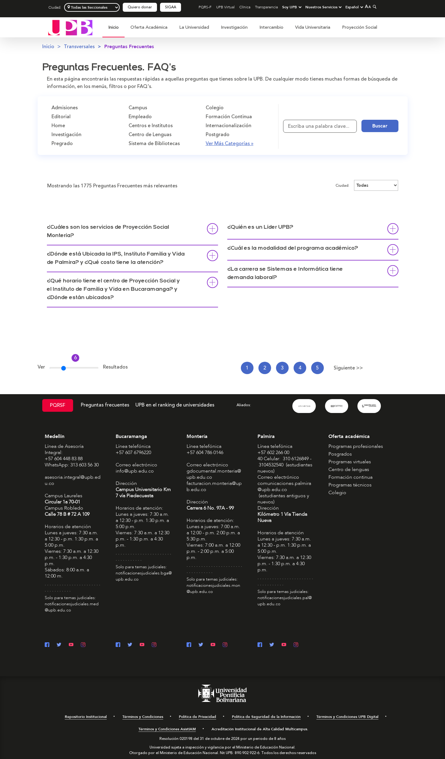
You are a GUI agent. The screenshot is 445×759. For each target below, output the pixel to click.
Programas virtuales (349, 462)
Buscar (379, 126)
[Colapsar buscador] (373, 6)
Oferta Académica (148, 27)
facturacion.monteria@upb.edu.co (214, 486)
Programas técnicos (350, 485)
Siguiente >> (348, 368)
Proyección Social (359, 27)
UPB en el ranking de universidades (174, 405)
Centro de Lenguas (150, 134)
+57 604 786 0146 (205, 452)
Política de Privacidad (197, 716)
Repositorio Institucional (86, 716)
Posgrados (340, 454)
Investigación (234, 27)
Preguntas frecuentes (105, 405)
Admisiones (65, 107)
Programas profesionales (355, 446)
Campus (138, 107)
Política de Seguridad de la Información (266, 716)
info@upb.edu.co (135, 471)
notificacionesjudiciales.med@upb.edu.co (72, 607)
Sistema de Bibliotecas (154, 143)
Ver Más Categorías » (229, 143)
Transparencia (266, 7)
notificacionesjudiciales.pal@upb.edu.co (285, 601)
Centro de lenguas (348, 469)
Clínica (244, 7)
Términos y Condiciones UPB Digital (347, 716)
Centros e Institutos (151, 125)
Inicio (113, 27)
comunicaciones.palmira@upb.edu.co (284, 486)
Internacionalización (228, 125)
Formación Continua (229, 116)
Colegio (215, 107)
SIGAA (170, 7)
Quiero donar (140, 7)
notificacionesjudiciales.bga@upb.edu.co (144, 576)
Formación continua (350, 477)
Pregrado (62, 143)
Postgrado (217, 134)
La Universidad (194, 27)
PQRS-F (205, 7)
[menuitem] (113, 30)
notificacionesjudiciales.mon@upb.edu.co (213, 588)
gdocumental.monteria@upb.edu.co (214, 474)
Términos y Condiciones (142, 716)
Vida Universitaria (312, 27)
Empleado (140, 116)
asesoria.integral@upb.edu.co (73, 480)
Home (58, 125)
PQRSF (57, 405)
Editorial (61, 116)
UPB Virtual (225, 7)
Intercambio (271, 27)
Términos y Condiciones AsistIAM (167, 729)
